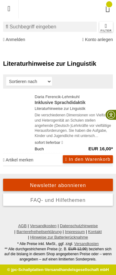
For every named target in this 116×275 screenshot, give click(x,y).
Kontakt (95, 231)
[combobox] (50, 27)
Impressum (75, 231)
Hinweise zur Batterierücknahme (59, 237)
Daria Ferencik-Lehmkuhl (74, 100)
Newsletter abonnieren (58, 185)
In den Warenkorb (87, 159)
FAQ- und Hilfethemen (57, 200)
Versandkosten (43, 225)
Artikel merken (18, 159)
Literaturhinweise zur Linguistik (60, 108)
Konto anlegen (97, 39)
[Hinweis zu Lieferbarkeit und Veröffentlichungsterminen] (62, 142)
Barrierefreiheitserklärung (39, 231)
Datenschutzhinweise (79, 225)
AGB (22, 225)
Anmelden (14, 39)
